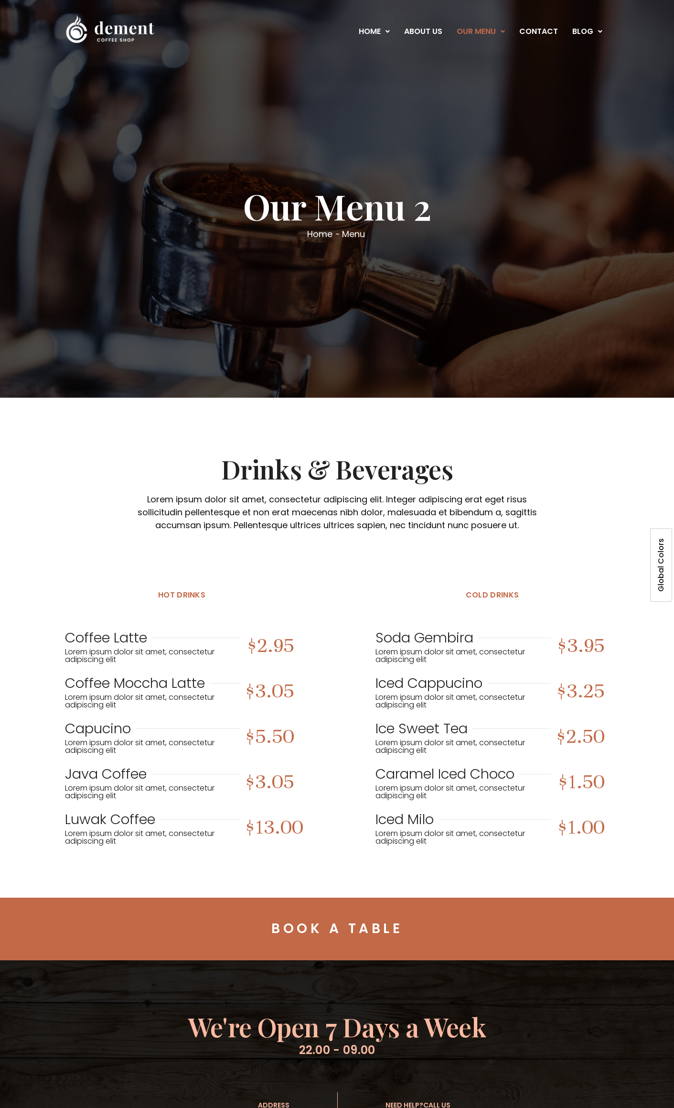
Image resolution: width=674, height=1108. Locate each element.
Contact (538, 31)
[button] (374, 32)
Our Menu (481, 31)
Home (374, 31)
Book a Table (337, 928)
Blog (587, 31)
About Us (423, 31)
